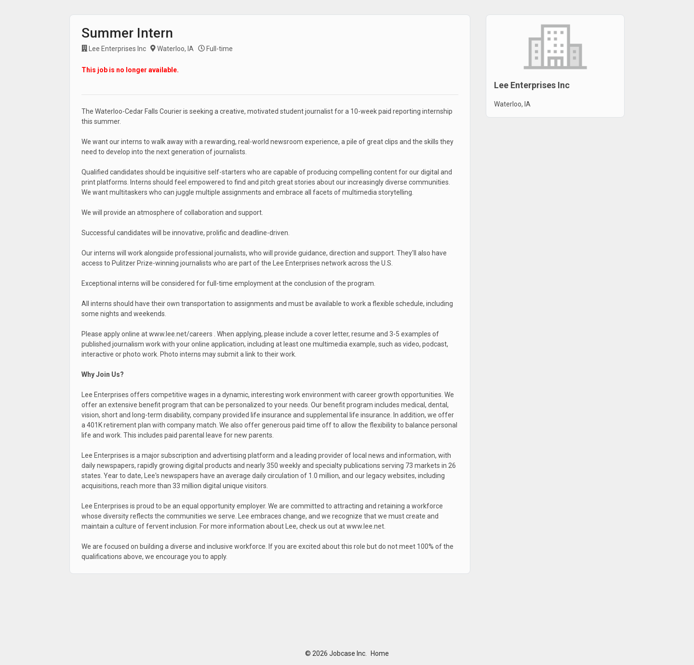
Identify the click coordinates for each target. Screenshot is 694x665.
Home (380, 653)
